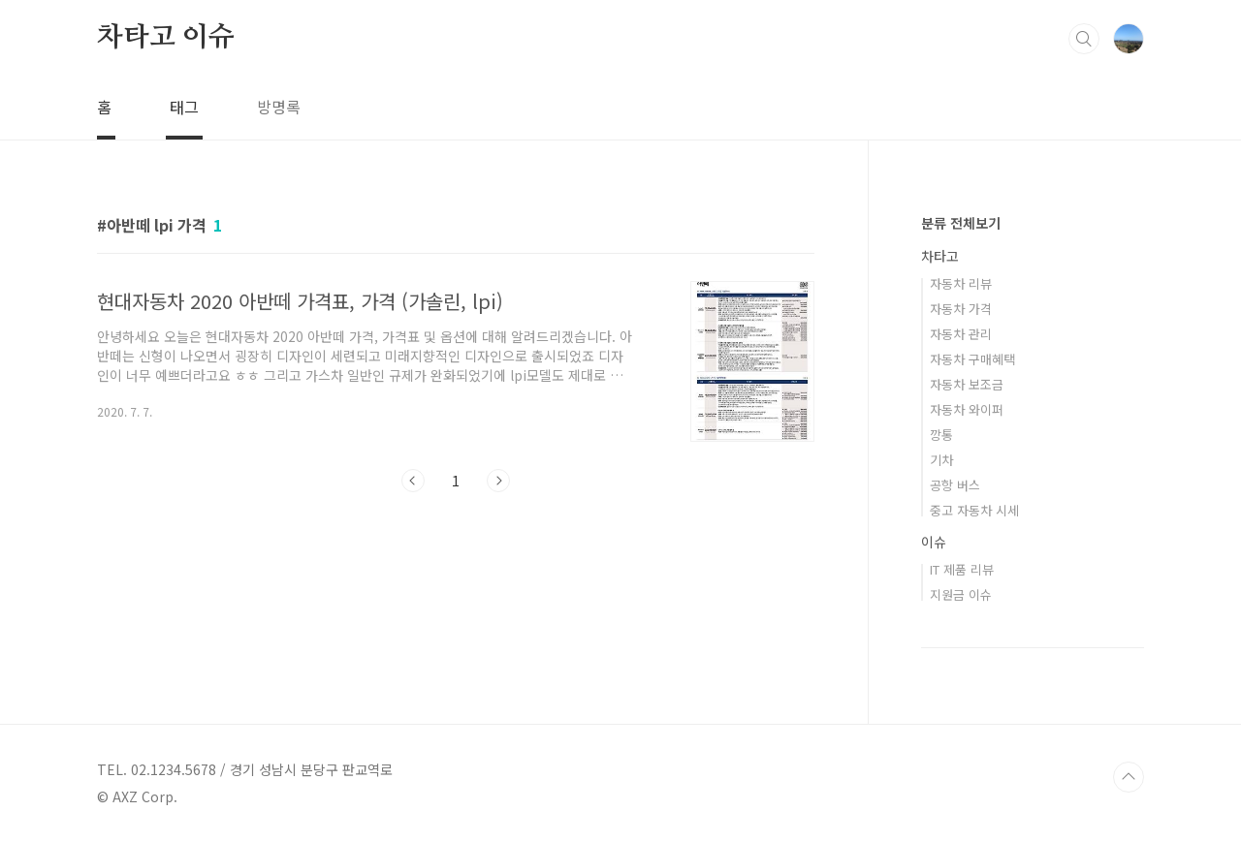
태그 (184, 106)
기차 (941, 460)
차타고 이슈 (166, 37)
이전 (413, 480)
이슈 (933, 541)
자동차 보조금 (966, 384)
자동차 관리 (961, 334)
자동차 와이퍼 (966, 409)
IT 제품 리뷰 (962, 569)
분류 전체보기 (961, 223)
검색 (1083, 38)
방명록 (279, 106)
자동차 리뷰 (961, 283)
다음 (498, 480)
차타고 (940, 255)
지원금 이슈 (961, 594)
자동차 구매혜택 (972, 359)
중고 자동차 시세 (974, 510)
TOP (1128, 777)
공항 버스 (955, 485)
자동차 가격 (961, 308)
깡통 (941, 434)
